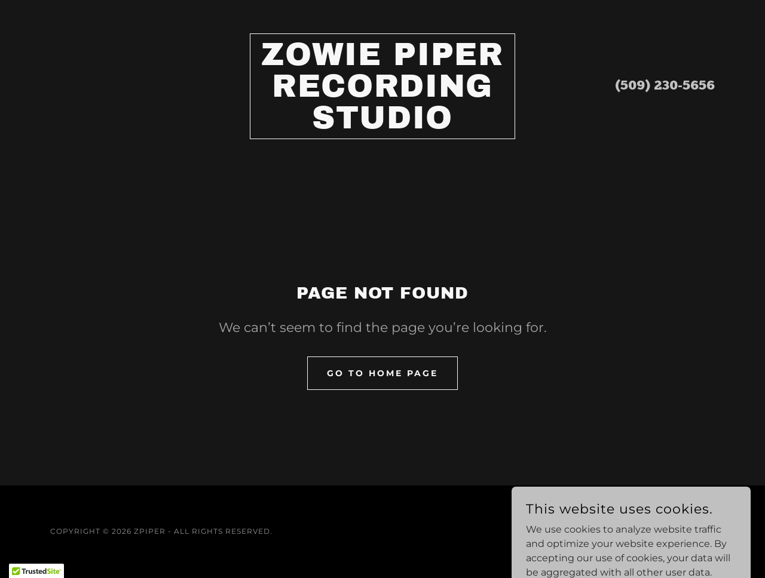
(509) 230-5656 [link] (665, 86)
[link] (383, 125)
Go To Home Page (382, 373)
